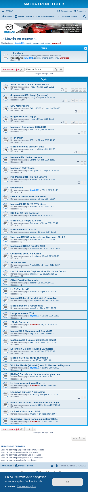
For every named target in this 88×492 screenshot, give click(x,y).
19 (73, 90)
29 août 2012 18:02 (48, 274)
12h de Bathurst (19, 322)
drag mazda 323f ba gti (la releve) (29, 95)
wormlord (56, 43)
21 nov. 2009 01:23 (46, 333)
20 (77, 90)
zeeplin (29, 43)
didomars (34, 385)
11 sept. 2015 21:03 (50, 170)
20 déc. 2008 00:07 (48, 342)
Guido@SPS (35, 108)
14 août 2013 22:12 (50, 256)
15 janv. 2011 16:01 (47, 308)
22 (84, 90)
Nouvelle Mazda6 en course (26, 157)
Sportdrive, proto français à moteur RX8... (34, 419)
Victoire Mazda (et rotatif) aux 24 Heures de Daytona (40, 365)
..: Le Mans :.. (18, 53)
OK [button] (68, 482)
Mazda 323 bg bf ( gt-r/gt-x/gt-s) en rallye (33, 298)
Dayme (33, 160)
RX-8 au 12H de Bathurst (24, 213)
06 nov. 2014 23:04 (46, 199)
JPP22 (33, 129)
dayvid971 (19, 43)
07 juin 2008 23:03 (46, 351)
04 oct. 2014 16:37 (46, 206)
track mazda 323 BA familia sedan (29, 84)
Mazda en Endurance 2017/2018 (28, 127)
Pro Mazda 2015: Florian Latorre (28, 177)
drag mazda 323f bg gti (23, 116)
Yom (32, 360)
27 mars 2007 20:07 (48, 414)
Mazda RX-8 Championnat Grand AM (31, 331)
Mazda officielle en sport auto (27, 146)
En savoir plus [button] (26, 486)
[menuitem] (9, 11)
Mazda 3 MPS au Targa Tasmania (29, 357)
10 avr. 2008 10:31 (44, 360)
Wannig (33, 414)
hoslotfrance (35, 248)
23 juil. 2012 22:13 (47, 292)
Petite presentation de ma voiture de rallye (34, 402)
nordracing (34, 394)
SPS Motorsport (19, 105)
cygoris (36, 43)
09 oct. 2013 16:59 (51, 248)
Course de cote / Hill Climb (25, 253)
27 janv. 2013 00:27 (51, 265)
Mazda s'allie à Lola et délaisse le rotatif (33, 340)
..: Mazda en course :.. (19, 39)
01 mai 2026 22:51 (45, 87)
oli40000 (33, 342)
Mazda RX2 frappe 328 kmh (25, 220)
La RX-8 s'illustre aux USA (25, 411)
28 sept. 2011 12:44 (51, 300)
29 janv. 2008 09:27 (50, 368)
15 (73, 101)
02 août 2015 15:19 (46, 179)
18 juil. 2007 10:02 (49, 385)
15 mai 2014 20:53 (49, 223)
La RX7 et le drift (19, 289)
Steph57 (33, 292)
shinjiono (34, 274)
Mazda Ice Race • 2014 (23, 229)
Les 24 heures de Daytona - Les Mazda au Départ (38, 271)
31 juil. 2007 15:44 (44, 377)
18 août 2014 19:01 (46, 215)
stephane (34, 325)
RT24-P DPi (16, 137)
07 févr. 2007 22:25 (49, 421)
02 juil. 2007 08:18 (49, 394)
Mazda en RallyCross (22, 168)
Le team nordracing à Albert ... (27, 383)
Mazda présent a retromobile (26, 305)
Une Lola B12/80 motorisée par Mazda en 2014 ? (37, 237)
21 (80, 90)
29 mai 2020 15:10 (45, 119)
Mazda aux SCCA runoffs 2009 (27, 246)
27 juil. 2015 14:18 (50, 190)
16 (77, 101)
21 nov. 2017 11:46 (46, 140)
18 (84, 101)
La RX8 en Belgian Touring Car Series (31, 348)
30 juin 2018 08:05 (46, 129)
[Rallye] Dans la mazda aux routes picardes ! (35, 374)
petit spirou (45, 43)
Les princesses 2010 (22, 313)
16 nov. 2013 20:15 (46, 239)
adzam (33, 179)
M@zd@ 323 (36, 405)
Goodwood (16, 187)
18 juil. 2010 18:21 (49, 325)
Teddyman (34, 170)
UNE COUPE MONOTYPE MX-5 (28, 196)
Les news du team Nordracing (27, 392)
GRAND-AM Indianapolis (24, 280)
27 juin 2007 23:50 (52, 405)
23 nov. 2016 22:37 (46, 149)
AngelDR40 (35, 265)
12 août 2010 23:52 (50, 316)
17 (80, 101)
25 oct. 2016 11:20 (46, 160)
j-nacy (32, 87)
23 (84, 122)
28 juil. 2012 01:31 (46, 283)
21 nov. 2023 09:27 (51, 108)
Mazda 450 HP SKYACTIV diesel (28, 204)
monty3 (33, 308)
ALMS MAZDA (18, 262)
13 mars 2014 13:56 (47, 232)
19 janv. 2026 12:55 (46, 97)
